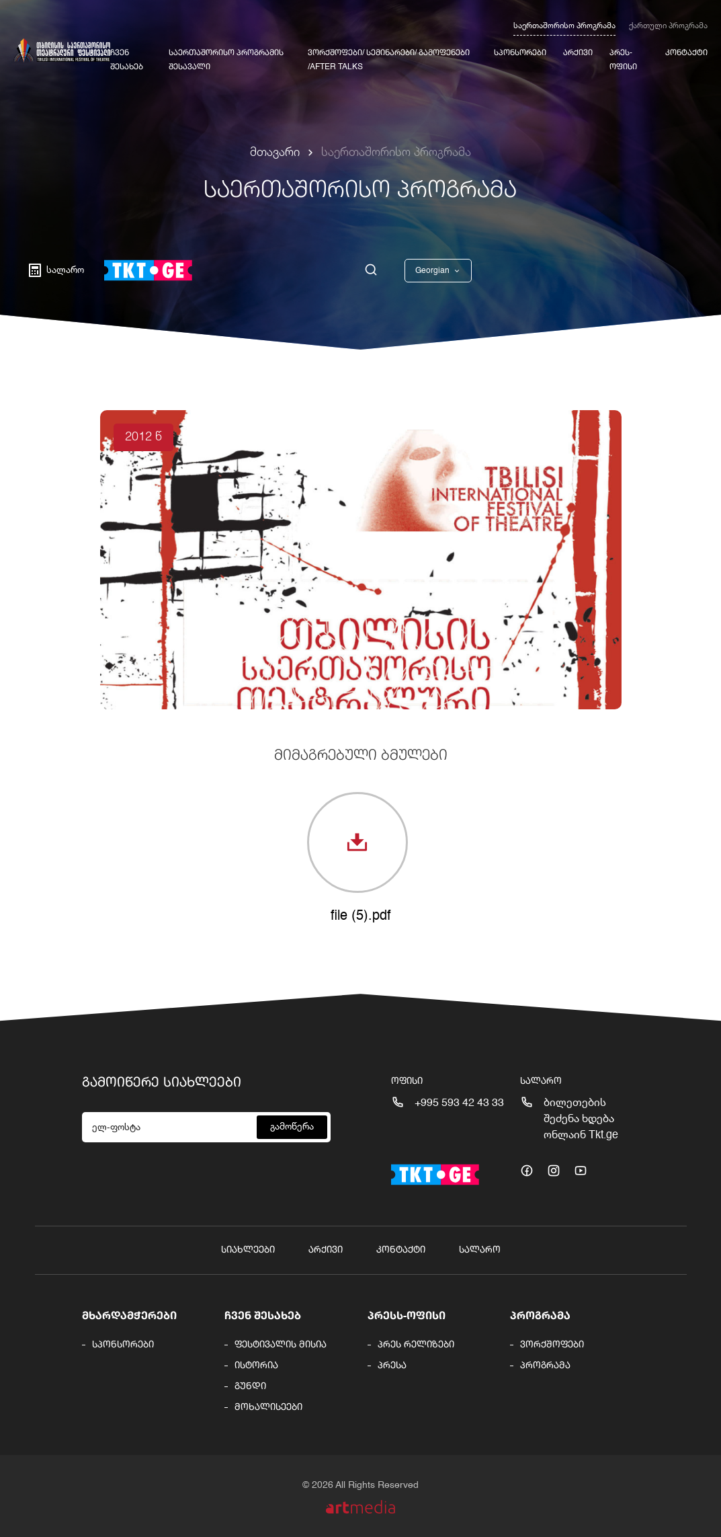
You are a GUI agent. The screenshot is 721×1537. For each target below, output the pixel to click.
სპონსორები (520, 53)
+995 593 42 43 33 (459, 1103)
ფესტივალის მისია (281, 1344)
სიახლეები (248, 1250)
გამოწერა (292, 1127)
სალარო (480, 1250)
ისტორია (256, 1365)
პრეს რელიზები (416, 1344)
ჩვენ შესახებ (262, 1316)
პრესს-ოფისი (407, 1316)
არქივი (578, 53)
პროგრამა (540, 1316)
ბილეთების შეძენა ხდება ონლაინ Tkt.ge (581, 1119)
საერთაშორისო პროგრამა (564, 26)
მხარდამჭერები (129, 1316)
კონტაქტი (686, 53)
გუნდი (250, 1386)
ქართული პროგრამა (668, 26)
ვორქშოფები (552, 1344)
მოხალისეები (268, 1407)
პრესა (392, 1365)
